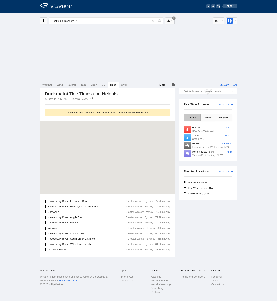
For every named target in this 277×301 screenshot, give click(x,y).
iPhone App (127, 276)
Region (223, 117)
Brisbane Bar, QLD (198, 193)
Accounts (156, 276)
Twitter (215, 280)
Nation (192, 117)
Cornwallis (109, 212)
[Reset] (152, 20)
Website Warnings (161, 284)
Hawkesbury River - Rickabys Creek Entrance (109, 206)
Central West (79, 99)
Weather (47, 84)
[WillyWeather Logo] (58, 6)
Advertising (157, 288)
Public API (156, 292)
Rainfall (72, 84)
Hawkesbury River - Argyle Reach (109, 217)
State (208, 117)
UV (103, 84)
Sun (83, 84)
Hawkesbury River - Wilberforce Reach (109, 244)
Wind (60, 84)
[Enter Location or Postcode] (106, 20)
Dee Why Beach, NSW (200, 188)
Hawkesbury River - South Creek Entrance (109, 239)
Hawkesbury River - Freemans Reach (109, 201)
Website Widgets (160, 280)
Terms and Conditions (193, 276)
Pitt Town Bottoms (109, 250)
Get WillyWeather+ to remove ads (202, 91)
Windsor (109, 228)
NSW (63, 99)
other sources (66, 280)
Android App (127, 280)
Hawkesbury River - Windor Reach (109, 233)
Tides (113, 84)
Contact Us (217, 284)
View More (224, 104)
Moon (93, 84)
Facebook (216, 276)
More (162, 84)
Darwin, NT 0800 (197, 182)
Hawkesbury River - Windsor (109, 223)
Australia (51, 99)
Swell (124, 84)
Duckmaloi (93, 98)
